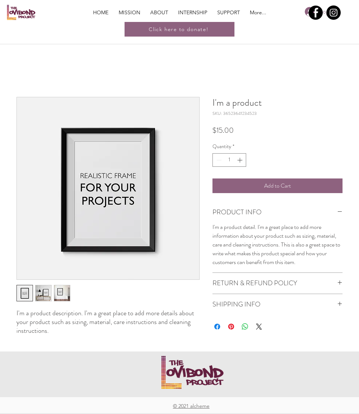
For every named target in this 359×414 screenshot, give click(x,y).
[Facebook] (315, 12)
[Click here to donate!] (179, 29)
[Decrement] (218, 160)
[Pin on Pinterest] (231, 326)
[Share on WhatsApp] (245, 326)
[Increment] (240, 160)
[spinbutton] (229, 160)
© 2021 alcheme (191, 406)
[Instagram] (333, 12)
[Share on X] (259, 326)
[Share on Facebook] (217, 326)
